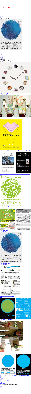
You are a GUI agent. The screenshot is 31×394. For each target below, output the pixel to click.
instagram (1, 386)
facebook (1, 387)
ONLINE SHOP (1, 378)
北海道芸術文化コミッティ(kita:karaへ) (4, 380)
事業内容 (1, 379)
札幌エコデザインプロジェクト (3, 56)
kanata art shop (1, 55)
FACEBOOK (1, 58)
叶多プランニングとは (2, 54)
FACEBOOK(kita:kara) (2, 383)
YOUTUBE (1, 382)
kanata (0, 377)
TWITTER (1, 381)
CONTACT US (1, 53)
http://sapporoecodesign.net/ (3, 51)
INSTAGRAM (1, 57)
